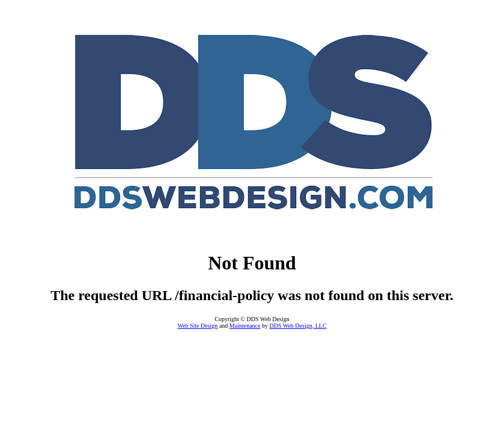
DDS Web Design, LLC (297, 325)
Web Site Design (197, 325)
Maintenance (245, 325)
